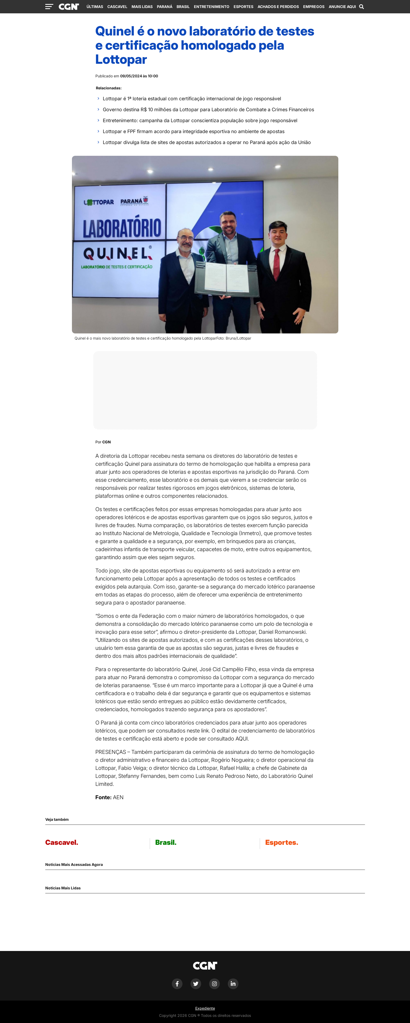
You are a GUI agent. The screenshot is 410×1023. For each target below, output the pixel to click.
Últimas (95, 6)
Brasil (183, 6)
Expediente (205, 1008)
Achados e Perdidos (278, 6)
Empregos (313, 6)
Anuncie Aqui (342, 6)
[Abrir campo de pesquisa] (361, 7)
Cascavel (117, 6)
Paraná (164, 6)
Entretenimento (211, 6)
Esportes (243, 6)
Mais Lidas (142, 6)
